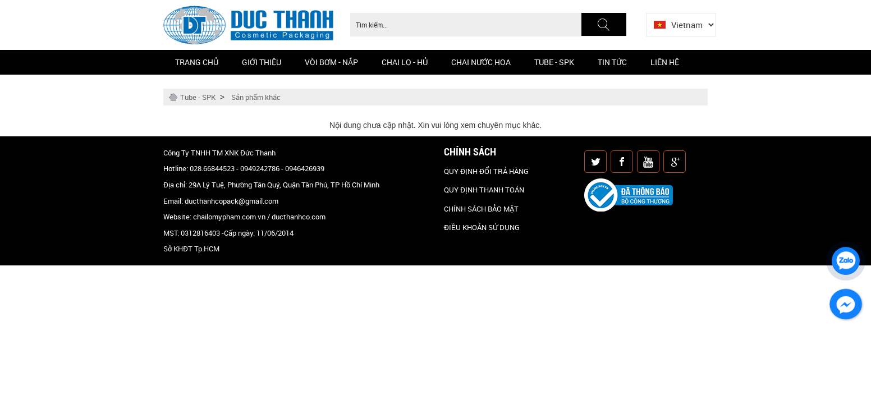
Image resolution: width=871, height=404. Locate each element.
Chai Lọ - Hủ (405, 62)
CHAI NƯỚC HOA (481, 62)
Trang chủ (196, 62)
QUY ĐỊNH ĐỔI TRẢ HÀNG (486, 171)
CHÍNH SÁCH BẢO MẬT (481, 209)
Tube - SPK (554, 62)
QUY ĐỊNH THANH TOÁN (484, 190)
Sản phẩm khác (256, 97)
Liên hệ (664, 62)
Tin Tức (612, 62)
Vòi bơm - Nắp (331, 62)
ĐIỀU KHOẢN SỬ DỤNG (482, 227)
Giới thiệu (261, 62)
